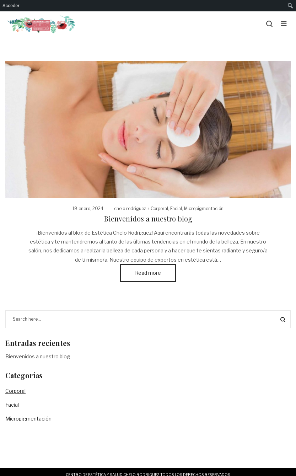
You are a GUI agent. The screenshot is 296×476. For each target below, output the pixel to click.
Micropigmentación (204, 208)
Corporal (159, 208)
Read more (148, 273)
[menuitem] (290, 5)
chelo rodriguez (127, 208)
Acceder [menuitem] (11, 5)
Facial (176, 208)
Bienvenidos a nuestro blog (148, 218)
